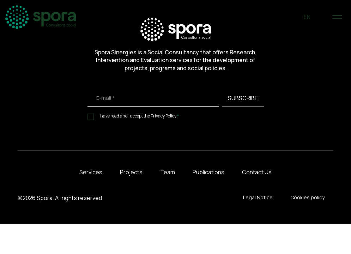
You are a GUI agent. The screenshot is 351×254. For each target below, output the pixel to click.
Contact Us (257, 172)
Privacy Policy (163, 116)
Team (167, 172)
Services (90, 172)
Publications (208, 172)
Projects (131, 172)
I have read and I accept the (138, 116)
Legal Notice (258, 197)
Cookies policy (307, 197)
